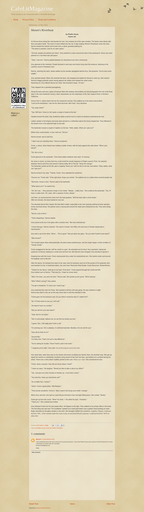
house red (49, 428)
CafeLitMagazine (32, 8)
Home (15, 20)
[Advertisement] (18, 54)
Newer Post (33, 504)
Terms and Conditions (47, 20)
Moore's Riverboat (57, 428)
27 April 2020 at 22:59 (48, 439)
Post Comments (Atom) (43, 508)
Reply (37, 448)
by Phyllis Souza (40, 428)
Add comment (36, 452)
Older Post (110, 504)
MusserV (38, 439)
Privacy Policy (28, 20)
